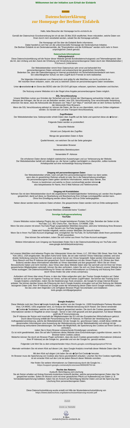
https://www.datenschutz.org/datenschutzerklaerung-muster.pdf (66, 393)
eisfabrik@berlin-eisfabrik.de (66, 419)
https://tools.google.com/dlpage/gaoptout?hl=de (88, 344)
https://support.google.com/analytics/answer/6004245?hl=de (66, 365)
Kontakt (65, 11)
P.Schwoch (60, 63)
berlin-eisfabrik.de (83, 31)
